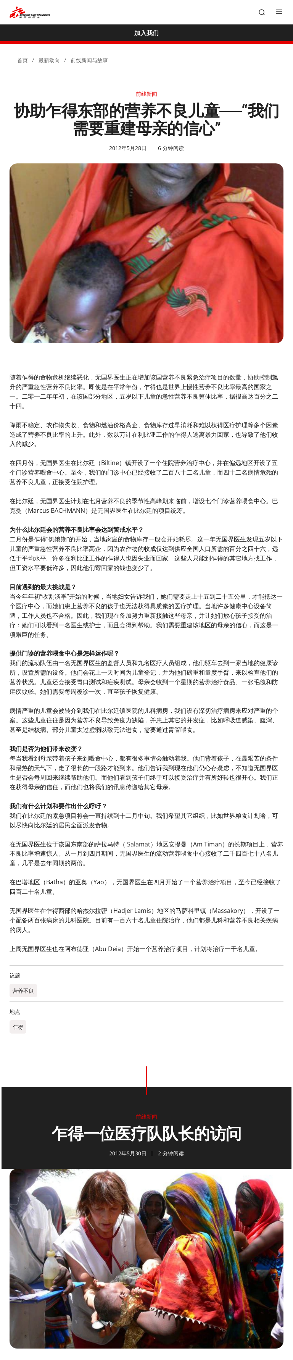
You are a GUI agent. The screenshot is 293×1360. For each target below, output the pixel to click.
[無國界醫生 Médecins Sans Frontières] (30, 12)
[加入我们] (146, 32)
